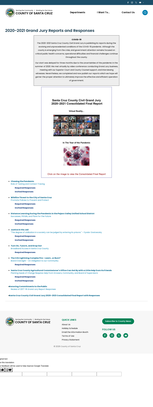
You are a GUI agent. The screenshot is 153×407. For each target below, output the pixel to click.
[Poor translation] (9, 370)
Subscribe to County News (118, 321)
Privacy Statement (70, 340)
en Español (12, 2)
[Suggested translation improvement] (34, 374)
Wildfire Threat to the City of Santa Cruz (31, 197)
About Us (66, 325)
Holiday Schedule (70, 328)
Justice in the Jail (20, 230)
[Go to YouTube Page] (125, 335)
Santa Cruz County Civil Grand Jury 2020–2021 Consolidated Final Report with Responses (54, 295)
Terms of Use (68, 336)
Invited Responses (24, 192)
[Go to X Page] (136, 2)
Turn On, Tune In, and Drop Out (26, 246)
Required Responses (25, 188)
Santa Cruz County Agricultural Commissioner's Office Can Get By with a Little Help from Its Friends (61, 270)
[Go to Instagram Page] (132, 2)
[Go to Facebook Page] (128, 2)
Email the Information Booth (75, 332)
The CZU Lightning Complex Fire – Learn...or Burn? (35, 258)
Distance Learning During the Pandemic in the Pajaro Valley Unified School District (52, 214)
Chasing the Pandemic (22, 181)
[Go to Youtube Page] (140, 2)
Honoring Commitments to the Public (28, 287)
